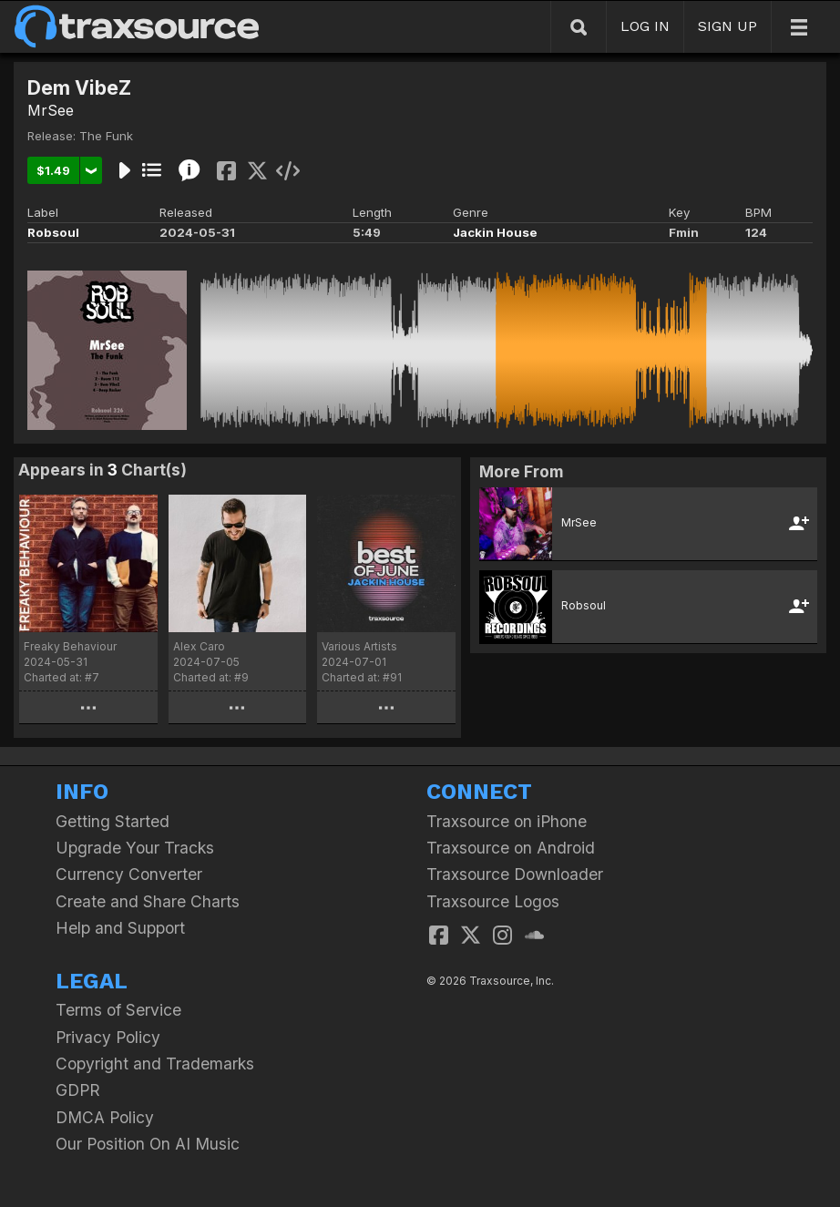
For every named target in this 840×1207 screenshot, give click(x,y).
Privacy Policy (108, 1037)
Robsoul (53, 232)
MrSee (50, 110)
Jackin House (495, 232)
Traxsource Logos (492, 901)
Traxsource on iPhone (506, 821)
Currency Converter (129, 874)
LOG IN (645, 26)
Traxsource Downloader (514, 874)
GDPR (78, 1090)
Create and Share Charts (148, 901)
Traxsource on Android (510, 847)
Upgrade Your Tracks (135, 847)
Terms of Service (118, 1009)
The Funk (106, 135)
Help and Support (120, 927)
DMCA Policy (105, 1117)
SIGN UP (727, 26)
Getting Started (112, 821)
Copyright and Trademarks (155, 1063)
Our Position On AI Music (148, 1143)
